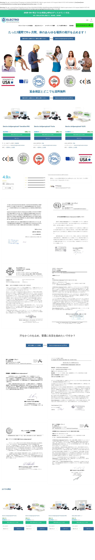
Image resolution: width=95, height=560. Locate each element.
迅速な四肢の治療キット (77, 515)
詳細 (43, 143)
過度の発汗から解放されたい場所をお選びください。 (34, 38)
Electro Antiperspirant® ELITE (32, 515)
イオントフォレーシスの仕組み (25, 25)
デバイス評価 (8, 188)
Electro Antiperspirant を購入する (84, 25)
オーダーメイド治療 (50, 25)
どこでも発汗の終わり (62, 25)
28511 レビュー (5, 182)
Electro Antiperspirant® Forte (9, 515)
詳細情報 (17, 143)
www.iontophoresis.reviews (17, 145)
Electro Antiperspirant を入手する (64, 38)
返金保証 (71, 25)
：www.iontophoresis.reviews (49, 145)
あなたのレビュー (39, 25)
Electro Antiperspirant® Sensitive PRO (58, 515)
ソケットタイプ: (5, 526)
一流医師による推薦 (10, 147)
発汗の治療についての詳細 (34, 345)
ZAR (87, 20)
